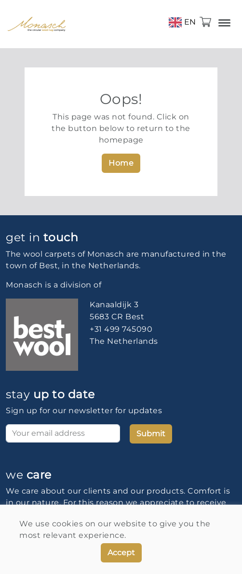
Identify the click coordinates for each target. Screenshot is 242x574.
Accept (121, 552)
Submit (150, 433)
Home (121, 163)
